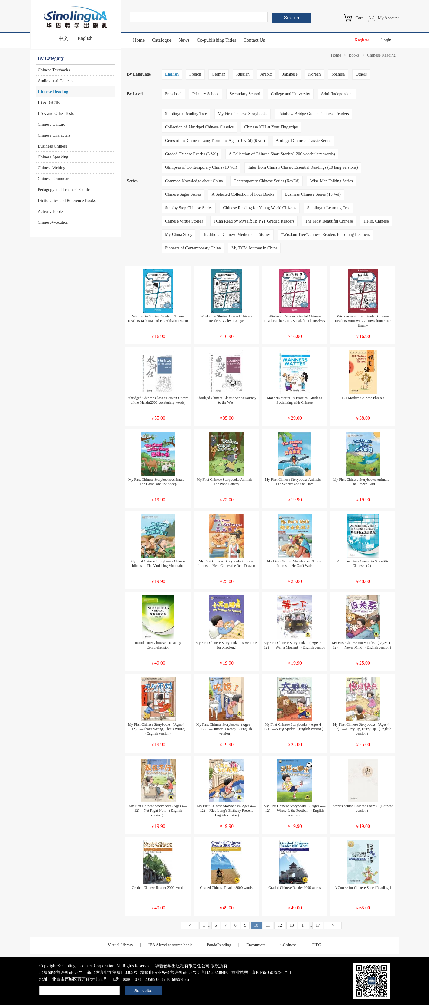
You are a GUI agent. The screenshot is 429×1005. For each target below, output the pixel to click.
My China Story (178, 234)
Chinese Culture (51, 124)
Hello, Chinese (376, 221)
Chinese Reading (53, 91)
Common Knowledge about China (194, 181)
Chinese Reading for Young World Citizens (259, 208)
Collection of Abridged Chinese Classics (199, 127)
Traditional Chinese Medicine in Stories (236, 234)
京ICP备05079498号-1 (271, 972)
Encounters (255, 945)
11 (268, 925)
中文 (63, 38)
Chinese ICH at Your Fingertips (271, 127)
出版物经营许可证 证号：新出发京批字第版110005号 (88, 972)
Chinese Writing (51, 168)
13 (292, 925)
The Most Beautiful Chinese (329, 221)
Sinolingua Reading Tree (186, 114)
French (195, 74)
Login (386, 40)
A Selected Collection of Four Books (242, 194)
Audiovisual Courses (55, 81)
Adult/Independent (337, 94)
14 (304, 925)
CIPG (316, 945)
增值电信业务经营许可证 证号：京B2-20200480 (184, 972)
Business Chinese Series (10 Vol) (312, 194)
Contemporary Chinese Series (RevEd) (266, 181)
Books (354, 55)
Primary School (205, 94)
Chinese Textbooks (54, 70)
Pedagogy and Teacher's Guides (64, 189)
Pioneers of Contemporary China (193, 248)
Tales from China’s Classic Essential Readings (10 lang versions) (303, 167)
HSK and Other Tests (56, 113)
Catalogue (162, 40)
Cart (359, 18)
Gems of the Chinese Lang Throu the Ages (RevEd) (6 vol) (215, 140)
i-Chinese (288, 945)
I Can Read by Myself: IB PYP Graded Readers (254, 221)
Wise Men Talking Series (331, 181)
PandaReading (219, 945)
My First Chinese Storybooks (243, 114)
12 (280, 925)
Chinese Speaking (53, 157)
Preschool (173, 94)
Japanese (290, 74)
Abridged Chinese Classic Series (303, 140)
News (184, 40)
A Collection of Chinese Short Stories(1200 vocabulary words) (282, 154)
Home (139, 40)
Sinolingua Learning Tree (328, 208)
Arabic (266, 74)
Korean (314, 74)
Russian (243, 74)
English (85, 38)
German (218, 74)
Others (361, 74)
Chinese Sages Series (183, 194)
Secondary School (245, 94)
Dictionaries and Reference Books (67, 200)
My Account (388, 18)
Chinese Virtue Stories (184, 221)
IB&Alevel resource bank (170, 945)
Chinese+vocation (53, 222)
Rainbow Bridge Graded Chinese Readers (313, 114)
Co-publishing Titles (216, 40)
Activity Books (50, 211)
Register (362, 40)
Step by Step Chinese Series (188, 208)
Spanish (338, 74)
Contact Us (254, 40)
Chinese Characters (54, 135)
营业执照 (239, 972)
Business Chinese (52, 146)
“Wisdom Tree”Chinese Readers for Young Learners (325, 234)
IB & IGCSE (49, 102)
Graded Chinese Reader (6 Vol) (191, 154)
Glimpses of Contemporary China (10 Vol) (201, 167)
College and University (290, 94)
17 (318, 925)
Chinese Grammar (53, 179)
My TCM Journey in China (254, 248)
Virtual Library (120, 945)
